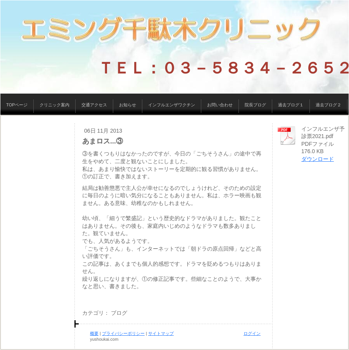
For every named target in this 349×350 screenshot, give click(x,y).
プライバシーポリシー (123, 333)
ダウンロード (317, 159)
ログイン (252, 333)
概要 (94, 333)
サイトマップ (161, 333)
